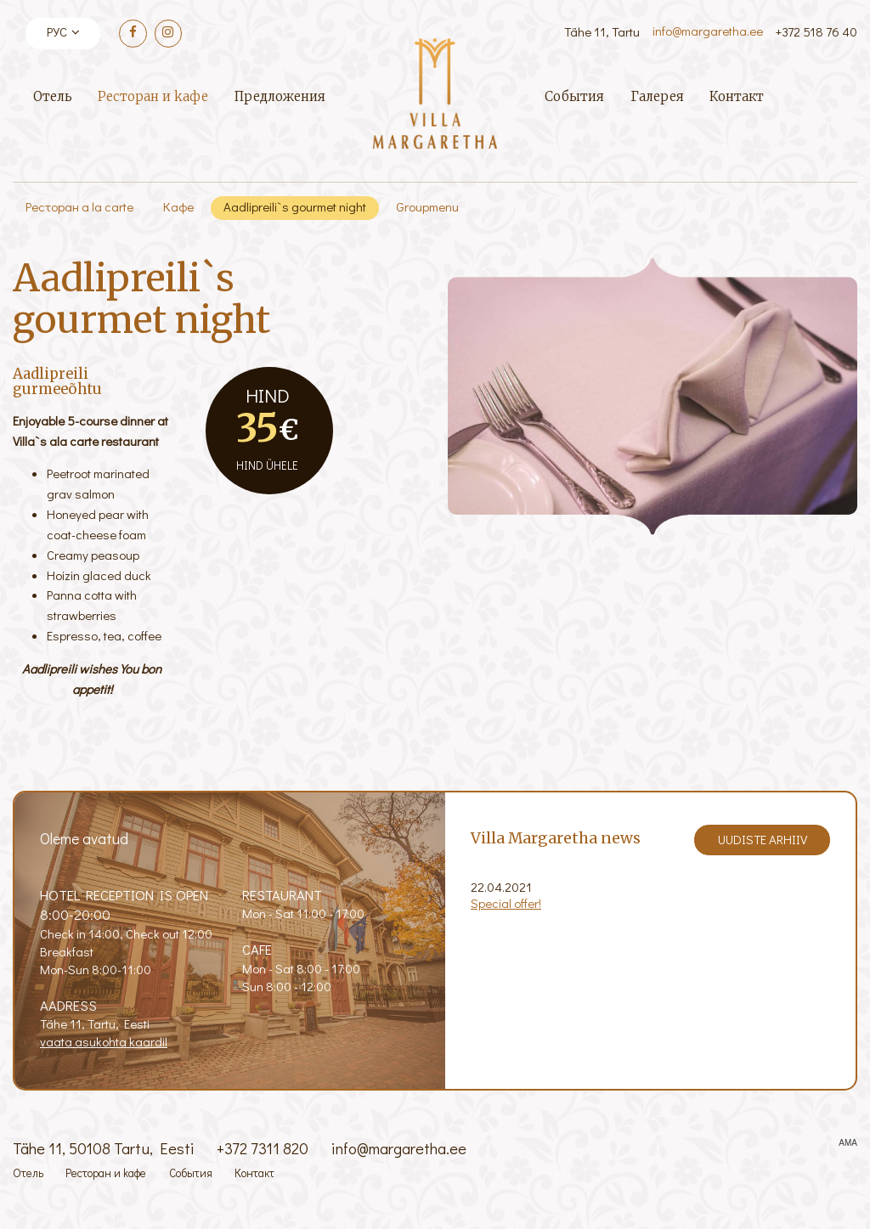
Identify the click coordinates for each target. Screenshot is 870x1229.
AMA (848, 1143)
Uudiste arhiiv (762, 839)
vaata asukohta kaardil (103, 1041)
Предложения (279, 96)
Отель (52, 96)
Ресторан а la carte (79, 206)
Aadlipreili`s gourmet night (294, 206)
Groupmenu (427, 206)
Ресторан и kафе (153, 96)
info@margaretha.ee (707, 30)
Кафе (178, 206)
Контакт (736, 96)
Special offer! (506, 902)
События (574, 96)
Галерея (657, 96)
